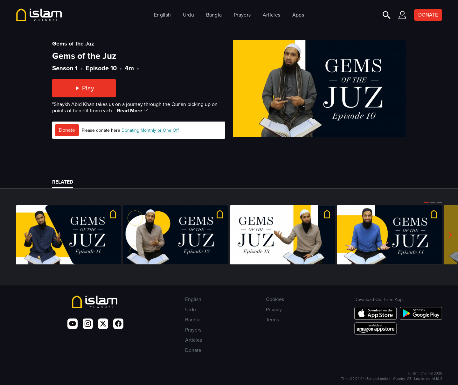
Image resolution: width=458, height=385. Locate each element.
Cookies (275, 299)
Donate (67, 130)
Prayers (242, 14)
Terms (272, 319)
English (162, 14)
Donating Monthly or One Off (149, 130)
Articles (271, 14)
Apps (298, 14)
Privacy (274, 309)
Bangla (214, 14)
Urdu (188, 14)
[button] (426, 202)
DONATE (428, 14)
